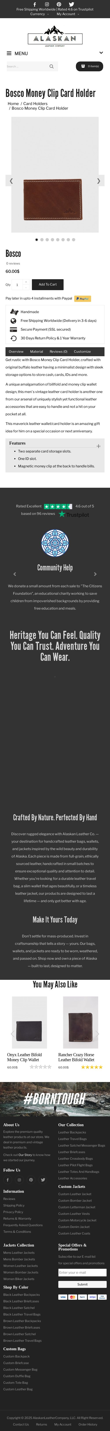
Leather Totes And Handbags (78, 1171)
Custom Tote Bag (15, 1382)
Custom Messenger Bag (20, 1369)
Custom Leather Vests (74, 1213)
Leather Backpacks (72, 1132)
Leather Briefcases (71, 1152)
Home (13, 103)
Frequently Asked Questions (23, 1225)
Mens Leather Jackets (19, 1252)
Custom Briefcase (16, 1363)
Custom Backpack (16, 1356)
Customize (82, 352)
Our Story (25, 1155)
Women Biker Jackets (18, 1279)
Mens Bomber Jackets (19, 1259)
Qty (8, 284)
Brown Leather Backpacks (22, 1321)
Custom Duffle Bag (16, 1376)
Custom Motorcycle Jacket (77, 1220)
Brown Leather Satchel (19, 1334)
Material (36, 352)
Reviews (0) (58, 352)
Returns (41, 1424)
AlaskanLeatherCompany (51, 1418)
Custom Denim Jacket (74, 1227)
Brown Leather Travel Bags (22, 1340)
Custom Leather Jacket (74, 1194)
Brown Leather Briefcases (21, 1327)
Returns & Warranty (17, 1218)
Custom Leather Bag (18, 1389)
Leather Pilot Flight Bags (75, 1165)
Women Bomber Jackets (20, 1272)
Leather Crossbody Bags (75, 1158)
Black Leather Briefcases (21, 1301)
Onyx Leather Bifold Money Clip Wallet (24, 1057)
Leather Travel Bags (72, 1139)
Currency (40, 14)
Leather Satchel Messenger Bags (81, 1145)
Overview (16, 352)
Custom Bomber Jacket (75, 1200)
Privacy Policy (13, 1212)
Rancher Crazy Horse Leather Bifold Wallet (76, 1057)
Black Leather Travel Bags (21, 1314)
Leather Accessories (72, 1178)
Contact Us (21, 1424)
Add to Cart (48, 284)
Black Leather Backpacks (21, 1294)
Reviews (9, 1199)
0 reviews (13, 263)
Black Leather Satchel (19, 1308)
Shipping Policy (13, 1205)
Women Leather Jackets (20, 1266)
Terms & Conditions (17, 1231)
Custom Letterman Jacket (76, 1207)
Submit (82, 1284)
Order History (88, 1424)
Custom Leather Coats (74, 1233)
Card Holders (35, 103)
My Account (62, 1424)
